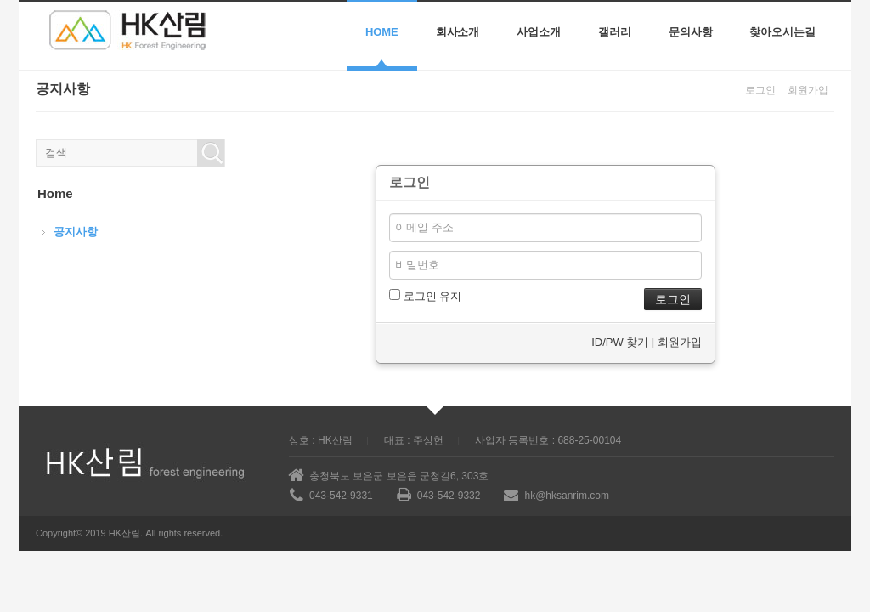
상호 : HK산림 (321, 440)
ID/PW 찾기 (619, 342)
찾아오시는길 (782, 32)
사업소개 (539, 32)
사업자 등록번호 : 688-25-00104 (548, 440)
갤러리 (614, 32)
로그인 (760, 90)
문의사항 (691, 32)
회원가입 (808, 90)
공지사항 (76, 231)
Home (381, 32)
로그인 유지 (425, 296)
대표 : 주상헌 (413, 440)
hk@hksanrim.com (566, 496)
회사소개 (458, 32)
